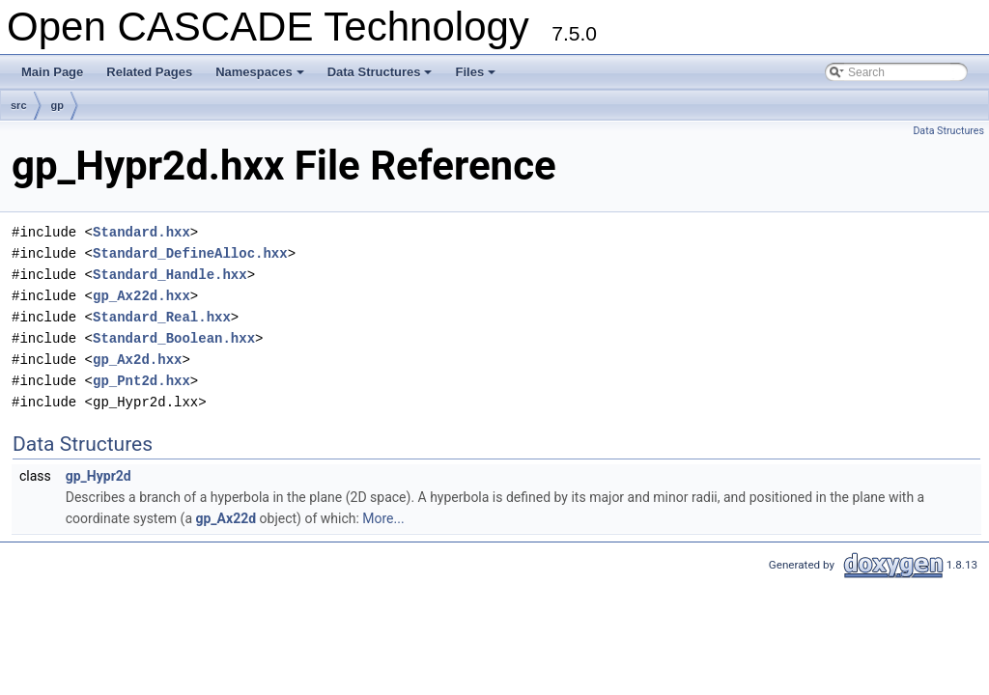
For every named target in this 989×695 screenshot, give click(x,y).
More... (383, 518)
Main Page (52, 72)
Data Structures (381, 77)
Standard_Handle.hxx (170, 274)
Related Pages (149, 72)
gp (57, 105)
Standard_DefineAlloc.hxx (190, 253)
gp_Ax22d (226, 518)
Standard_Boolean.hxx (174, 338)
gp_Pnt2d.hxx (141, 381)
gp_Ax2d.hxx (137, 359)
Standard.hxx (141, 232)
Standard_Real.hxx (162, 317)
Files (476, 77)
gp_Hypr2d (98, 476)
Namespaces (261, 77)
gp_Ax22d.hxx (141, 296)
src (19, 105)
